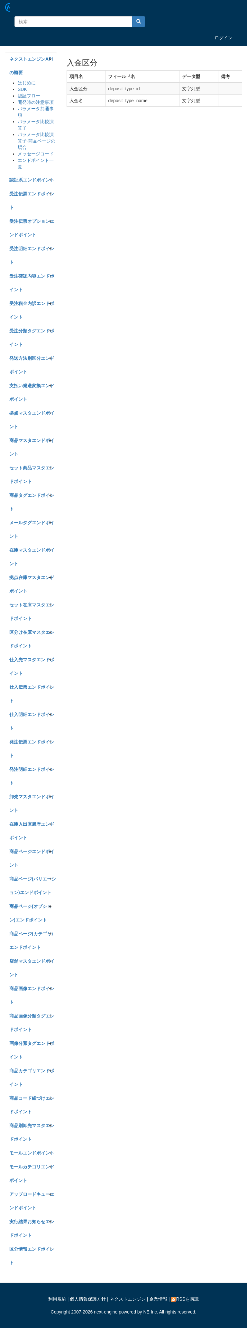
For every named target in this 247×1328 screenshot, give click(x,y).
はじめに (27, 82)
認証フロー (29, 95)
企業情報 (158, 1299)
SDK (22, 89)
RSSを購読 (185, 1299)
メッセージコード (36, 153)
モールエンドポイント (31, 1153)
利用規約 (57, 1299)
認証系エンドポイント (31, 179)
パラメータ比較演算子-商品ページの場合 (36, 141)
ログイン (224, 37)
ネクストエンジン (128, 1299)
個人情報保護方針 (88, 1299)
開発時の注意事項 (36, 102)
